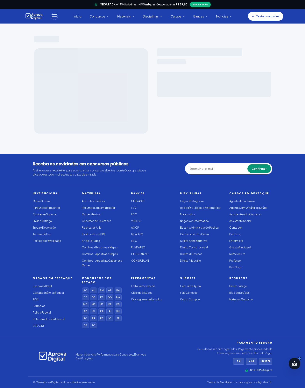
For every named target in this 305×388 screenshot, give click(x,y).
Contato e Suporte (44, 214)
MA (118, 297)
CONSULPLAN (140, 260)
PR (101, 311)
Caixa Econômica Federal (48, 292)
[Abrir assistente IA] (294, 363)
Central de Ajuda (190, 286)
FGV (134, 207)
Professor (235, 260)
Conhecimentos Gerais (194, 234)
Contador (235, 227)
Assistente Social (240, 221)
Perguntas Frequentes (46, 207)
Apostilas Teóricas (93, 201)
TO (93, 325)
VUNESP (136, 221)
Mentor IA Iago (238, 286)
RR (93, 318)
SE (118, 318)
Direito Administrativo (193, 240)
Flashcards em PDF (94, 234)
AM (102, 290)
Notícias (224, 16)
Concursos (99, 16)
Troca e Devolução (44, 227)
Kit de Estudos (91, 240)
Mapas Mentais (91, 214)
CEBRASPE (138, 201)
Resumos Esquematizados (99, 207)
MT (101, 304)
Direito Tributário (190, 260)
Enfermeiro (236, 240)
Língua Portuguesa (192, 201)
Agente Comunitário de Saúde (248, 207)
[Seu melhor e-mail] (207, 169)
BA (118, 290)
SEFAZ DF (39, 325)
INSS (36, 299)
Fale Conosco (189, 292)
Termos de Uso (42, 234)
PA (109, 304)
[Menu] (54, 16)
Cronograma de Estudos (146, 299)
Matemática (187, 214)
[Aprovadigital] (34, 16)
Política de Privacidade (47, 240)
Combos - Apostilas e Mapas (100, 254)
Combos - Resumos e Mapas (100, 247)
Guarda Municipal (240, 247)
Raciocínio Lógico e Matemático (200, 207)
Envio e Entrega (42, 221)
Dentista (234, 234)
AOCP (135, 227)
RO (85, 318)
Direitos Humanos (191, 254)
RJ (110, 311)
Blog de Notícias (239, 292)
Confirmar (259, 168)
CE (85, 297)
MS (93, 304)
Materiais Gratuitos (241, 299)
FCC (134, 214)
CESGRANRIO (140, 254)
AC (85, 290)
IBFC (134, 240)
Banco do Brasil (42, 286)
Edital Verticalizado (143, 286)
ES (101, 297)
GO (110, 297)
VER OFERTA (200, 4)
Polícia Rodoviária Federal (49, 319)
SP (85, 325)
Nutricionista (237, 254)
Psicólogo (235, 267)
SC (110, 318)
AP (109, 290)
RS (101, 318)
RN (118, 311)
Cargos (178, 16)
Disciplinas (152, 16)
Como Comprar (190, 299)
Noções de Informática (194, 221)
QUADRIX (137, 234)
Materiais (126, 16)
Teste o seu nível (266, 16)
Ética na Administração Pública (199, 227)
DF (93, 297)
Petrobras (39, 306)
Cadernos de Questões (96, 221)
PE (85, 311)
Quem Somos (41, 201)
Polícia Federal (42, 312)
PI (93, 311)
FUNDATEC (138, 247)
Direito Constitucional (194, 247)
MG (85, 304)
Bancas (200, 16)
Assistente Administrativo (245, 214)
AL (93, 290)
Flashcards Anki (91, 227)
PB (118, 304)
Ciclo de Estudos (141, 292)
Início (77, 16)
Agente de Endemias (242, 201)
